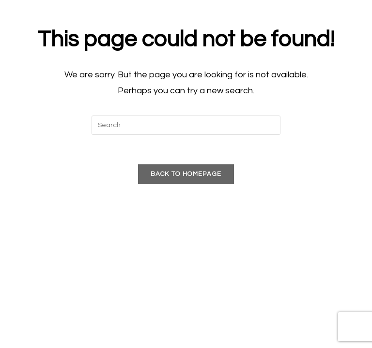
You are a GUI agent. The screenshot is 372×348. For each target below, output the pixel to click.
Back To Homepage (186, 174)
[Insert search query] (186, 125)
